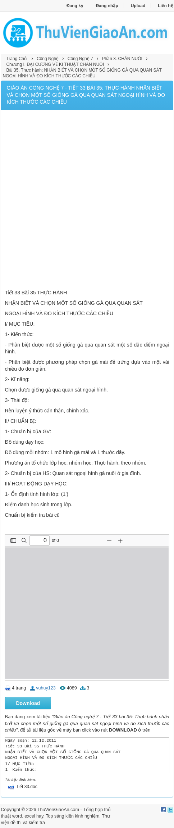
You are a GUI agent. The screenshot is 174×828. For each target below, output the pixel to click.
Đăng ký (75, 5)
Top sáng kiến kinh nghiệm (72, 816)
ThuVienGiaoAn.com (58, 809)
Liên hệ (165, 5)
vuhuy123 (46, 688)
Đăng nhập (107, 5)
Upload (138, 5)
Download (28, 703)
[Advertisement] (87, 200)
